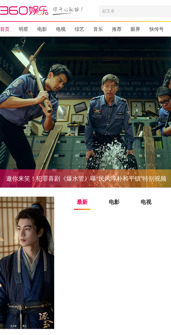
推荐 (117, 29)
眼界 (135, 29)
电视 (61, 29)
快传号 (156, 29)
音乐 (98, 29)
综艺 (79, 29)
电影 (42, 29)
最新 (82, 202)
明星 (23, 29)
